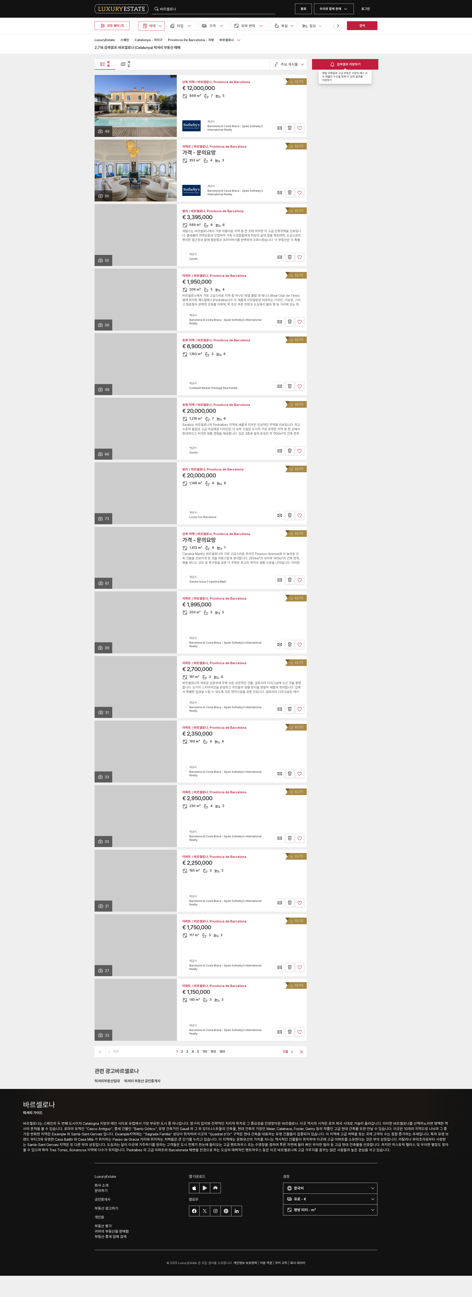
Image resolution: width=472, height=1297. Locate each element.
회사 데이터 (297, 1263)
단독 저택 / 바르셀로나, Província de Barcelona (216, 82)
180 (222, 1051)
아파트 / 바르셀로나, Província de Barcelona (214, 146)
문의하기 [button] (101, 1190)
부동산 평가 (103, 1226)
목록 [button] (105, 64)
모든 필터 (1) (112, 25)
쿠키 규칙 (281, 1263)
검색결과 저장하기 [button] (345, 64)
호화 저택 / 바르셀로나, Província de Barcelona (216, 340)
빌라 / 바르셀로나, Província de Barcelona (213, 211)
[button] (152, 25)
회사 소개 (101, 1185)
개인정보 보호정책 (245, 1263)
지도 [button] (125, 64)
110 (204, 1051)
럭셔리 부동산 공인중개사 (142, 1081)
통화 (303, 9)
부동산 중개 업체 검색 (110, 1236)
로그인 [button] (365, 9)
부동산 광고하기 (106, 1208)
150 (213, 1051)
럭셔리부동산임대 (107, 1081)
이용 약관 (266, 1263)
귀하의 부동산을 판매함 (112, 1231)
